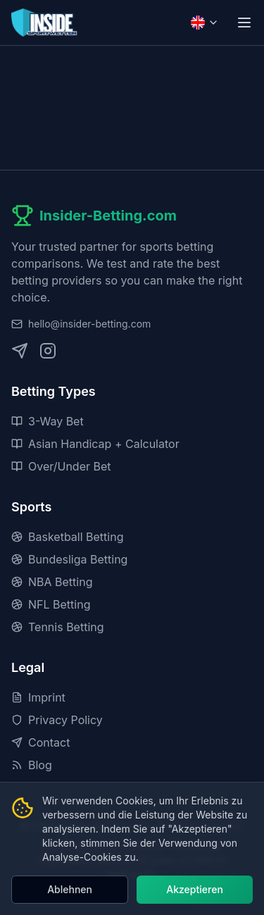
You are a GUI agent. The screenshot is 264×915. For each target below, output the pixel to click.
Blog (31, 765)
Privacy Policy (57, 720)
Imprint (38, 697)
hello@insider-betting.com (89, 324)
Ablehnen (69, 889)
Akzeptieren (194, 889)
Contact (40, 742)
